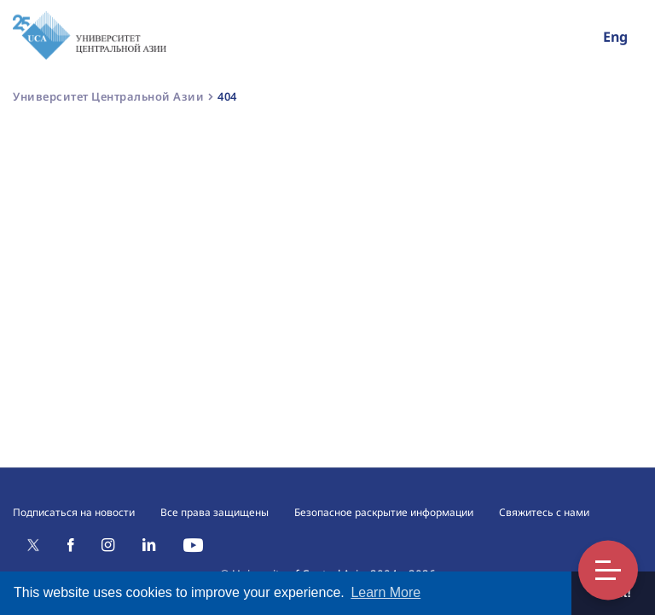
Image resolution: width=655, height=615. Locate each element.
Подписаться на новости (74, 512)
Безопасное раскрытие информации (383, 512)
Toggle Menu (608, 570)
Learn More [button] (385, 592)
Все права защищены (214, 512)
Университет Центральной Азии (108, 96)
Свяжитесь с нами (544, 512)
